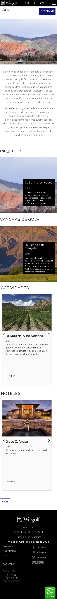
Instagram (39, 552)
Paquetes (8, 564)
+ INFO (11, 375)
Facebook (39, 547)
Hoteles (7, 559)
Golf (6, 555)
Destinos (8, 546)
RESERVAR (47, 11)
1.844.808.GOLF (28, 527)
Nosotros (9, 571)
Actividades (10, 551)
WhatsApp (39, 557)
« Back (5, 501)
